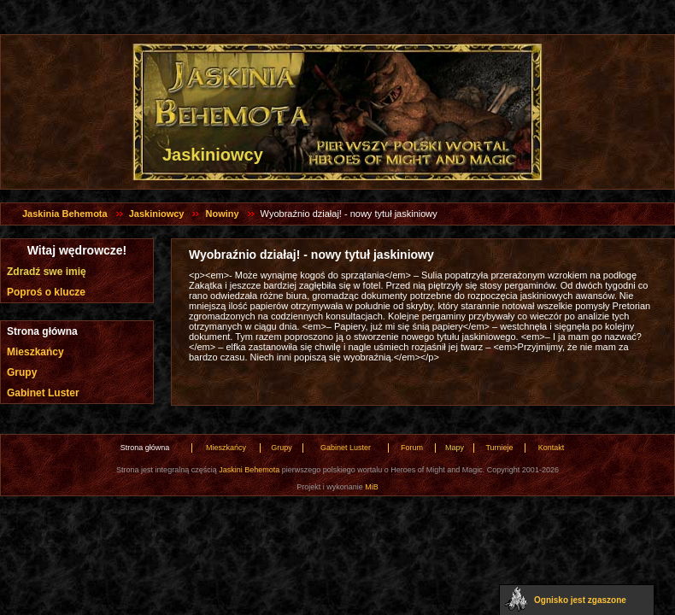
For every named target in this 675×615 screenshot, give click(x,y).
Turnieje (499, 447)
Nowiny (221, 213)
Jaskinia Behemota (65, 213)
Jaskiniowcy (157, 213)
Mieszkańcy (35, 352)
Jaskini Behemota (249, 470)
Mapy (454, 447)
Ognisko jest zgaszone (580, 600)
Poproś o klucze (46, 292)
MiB (372, 487)
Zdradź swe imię (46, 272)
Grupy (22, 372)
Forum (412, 447)
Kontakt (551, 447)
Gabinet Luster (43, 393)
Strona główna (42, 331)
